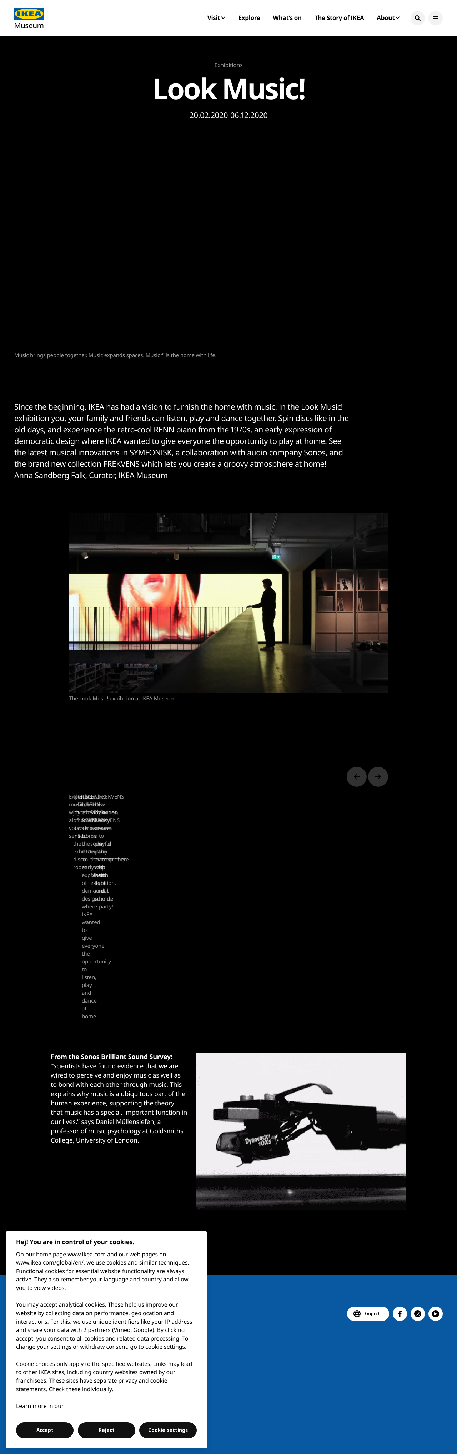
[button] (418, 18)
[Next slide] (378, 777)
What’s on (287, 18)
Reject (107, 1430)
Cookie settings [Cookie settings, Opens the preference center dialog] (168, 1430)
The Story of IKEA (339, 18)
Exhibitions (229, 65)
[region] (106, 1339)
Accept (45, 1430)
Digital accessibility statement (286, 1439)
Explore (249, 18)
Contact (231, 1439)
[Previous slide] (357, 777)
